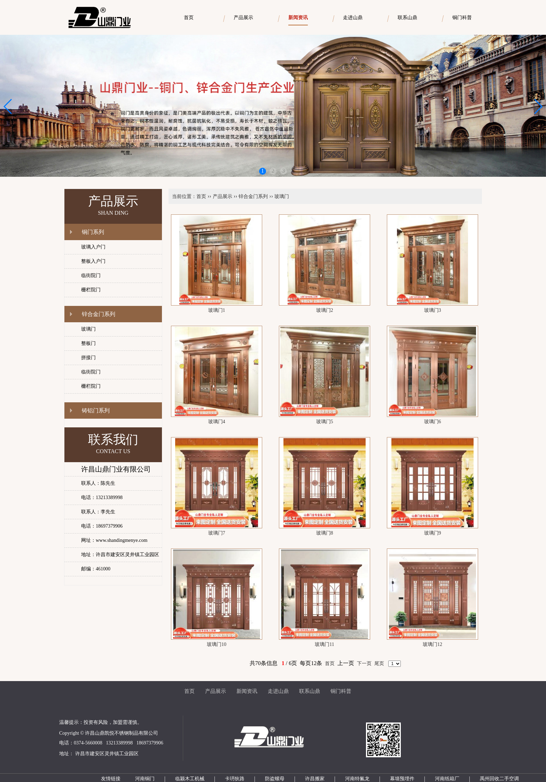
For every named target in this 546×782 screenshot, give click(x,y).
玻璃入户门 (93, 247)
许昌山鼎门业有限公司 (116, 469)
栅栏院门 (91, 289)
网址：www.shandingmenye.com (114, 540)
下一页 (364, 663)
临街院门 (91, 275)
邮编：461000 (95, 568)
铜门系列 (93, 232)
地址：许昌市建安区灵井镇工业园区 (120, 554)
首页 (201, 196)
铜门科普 (340, 691)
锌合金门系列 (98, 314)
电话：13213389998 (102, 497)
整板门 (88, 343)
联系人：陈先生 (98, 483)
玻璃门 (88, 329)
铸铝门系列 (96, 410)
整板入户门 (93, 261)
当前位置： (184, 196)
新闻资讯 (246, 691)
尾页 (379, 663)
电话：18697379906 (102, 526)
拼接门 (88, 357)
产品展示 (222, 196)
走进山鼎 (278, 691)
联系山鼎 (309, 691)
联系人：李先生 (98, 511)
